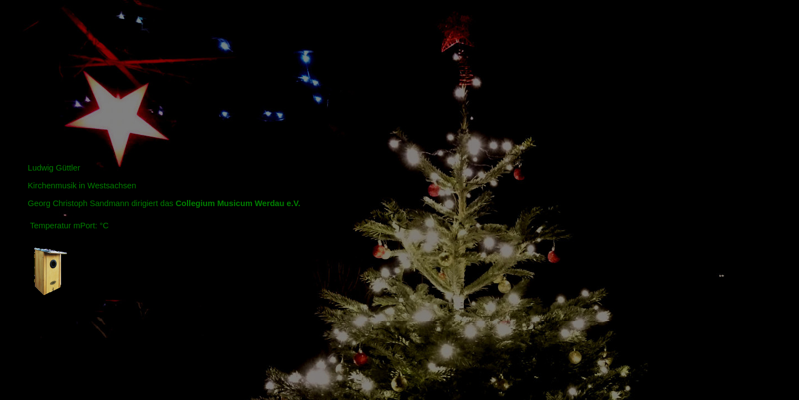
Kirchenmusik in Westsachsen (82, 185)
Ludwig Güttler (54, 167)
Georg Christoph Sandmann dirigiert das (164, 203)
